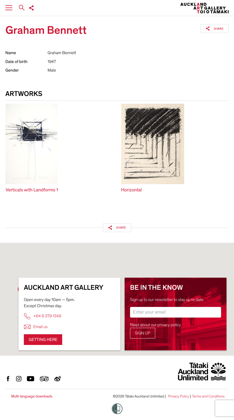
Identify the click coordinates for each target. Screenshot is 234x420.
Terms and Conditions (208, 396)
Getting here (43, 340)
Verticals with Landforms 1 (32, 190)
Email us (36, 327)
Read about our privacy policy (155, 325)
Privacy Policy (178, 396)
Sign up (142, 333)
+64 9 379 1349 (42, 316)
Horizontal (131, 190)
